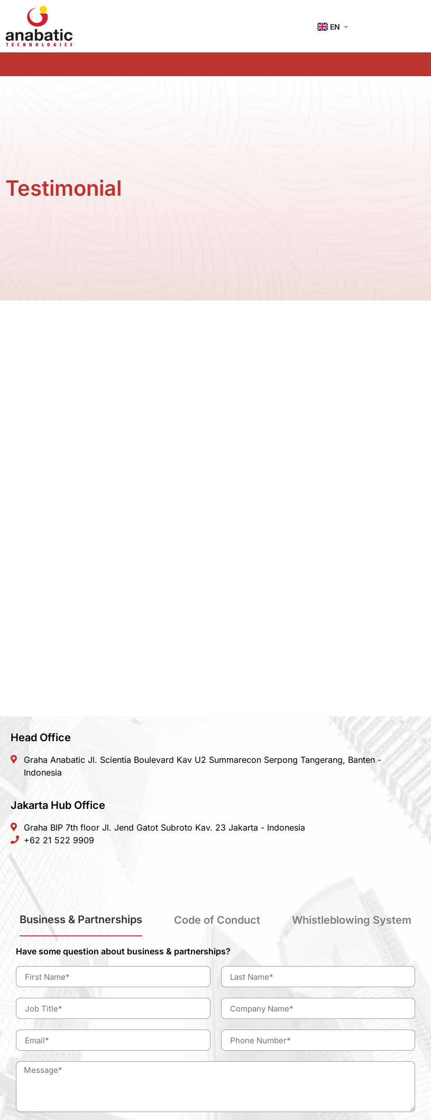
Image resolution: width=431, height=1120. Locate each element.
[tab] (81, 924)
